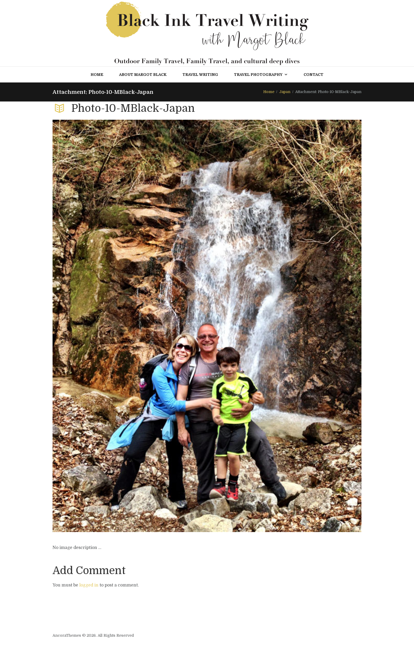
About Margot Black (143, 74)
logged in (88, 585)
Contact (313, 74)
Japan (284, 92)
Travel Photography (261, 74)
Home (97, 74)
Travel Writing (200, 74)
